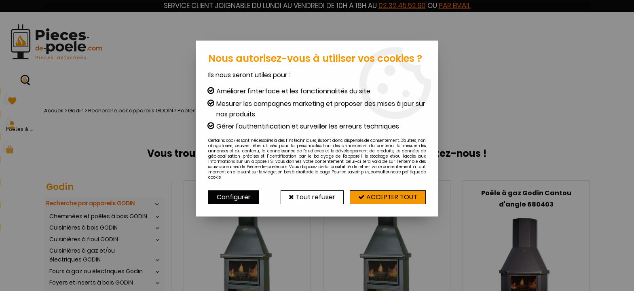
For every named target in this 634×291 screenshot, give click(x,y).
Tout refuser (312, 197)
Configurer (234, 197)
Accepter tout (387, 197)
